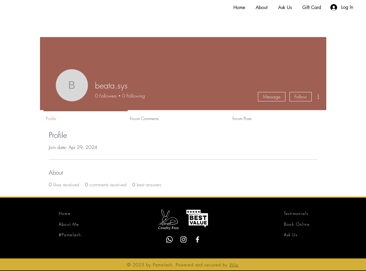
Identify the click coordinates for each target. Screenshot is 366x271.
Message (271, 96)
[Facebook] (197, 239)
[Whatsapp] (169, 239)
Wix (233, 265)
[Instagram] (183, 239)
